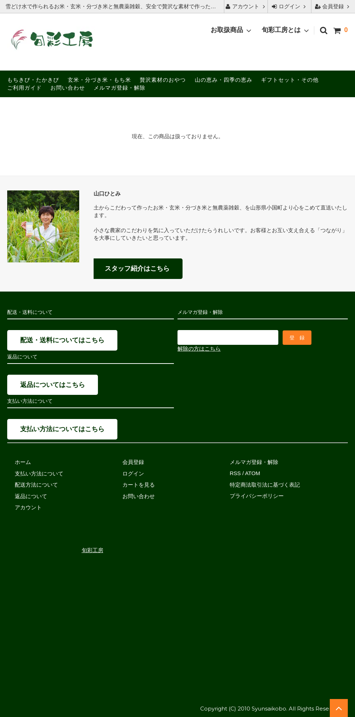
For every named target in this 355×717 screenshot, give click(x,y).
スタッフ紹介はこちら (137, 268)
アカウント (245, 6)
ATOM (252, 473)
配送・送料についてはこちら (62, 340)
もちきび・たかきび (33, 80)
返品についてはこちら (52, 384)
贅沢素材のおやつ (163, 80)
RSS (235, 473)
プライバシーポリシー (257, 496)
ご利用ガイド (24, 88)
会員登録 (333, 6)
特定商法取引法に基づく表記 (265, 485)
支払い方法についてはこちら (62, 429)
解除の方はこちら (199, 348)
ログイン (289, 6)
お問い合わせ (67, 88)
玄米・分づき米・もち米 (99, 80)
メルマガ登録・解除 (119, 88)
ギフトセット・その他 (290, 80)
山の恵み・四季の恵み (223, 80)
